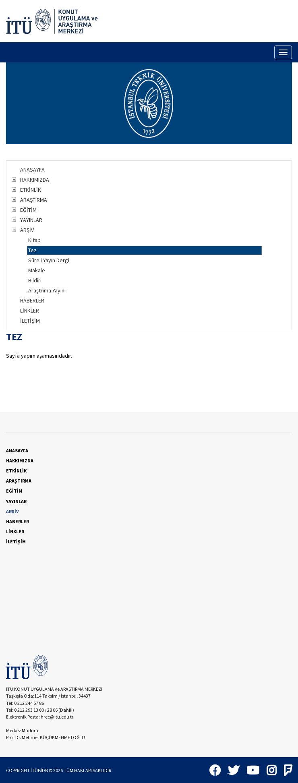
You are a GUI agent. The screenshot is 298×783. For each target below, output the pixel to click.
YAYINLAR (31, 220)
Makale (36, 270)
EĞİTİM (28, 209)
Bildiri (34, 280)
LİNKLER (29, 310)
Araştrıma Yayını (47, 290)
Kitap (34, 240)
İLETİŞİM (30, 320)
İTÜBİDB (39, 770)
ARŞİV (27, 230)
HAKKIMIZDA (34, 179)
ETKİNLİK (30, 189)
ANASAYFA (32, 169)
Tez (32, 250)
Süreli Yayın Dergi (48, 260)
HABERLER (32, 300)
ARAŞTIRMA (33, 199)
